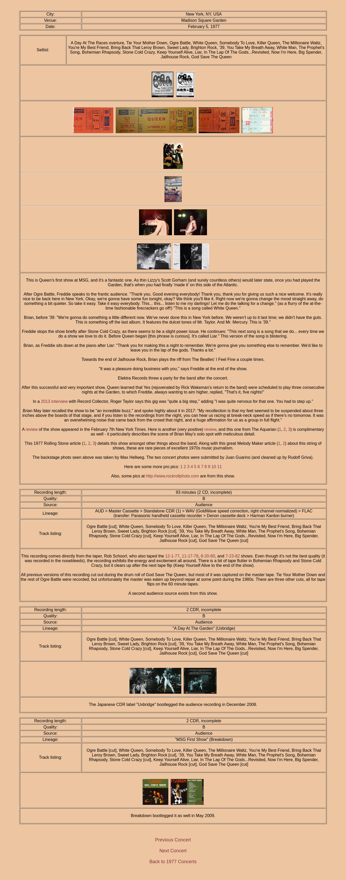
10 (213, 466)
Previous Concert (173, 839)
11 (219, 466)
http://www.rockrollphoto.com (172, 476)
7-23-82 (232, 556)
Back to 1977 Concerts (173, 861)
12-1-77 (172, 556)
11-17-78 (190, 556)
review (32, 429)
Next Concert (172, 850)
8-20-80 (208, 556)
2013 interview (54, 401)
